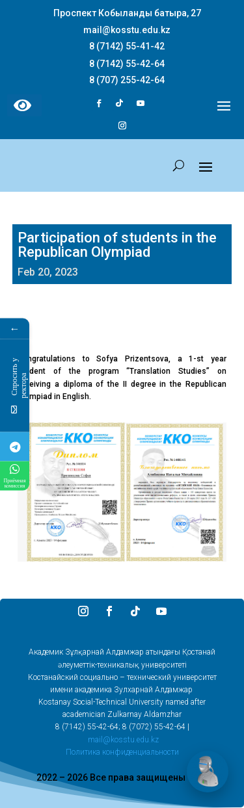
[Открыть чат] (207, 771)
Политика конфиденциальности (122, 752)
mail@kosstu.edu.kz (123, 739)
